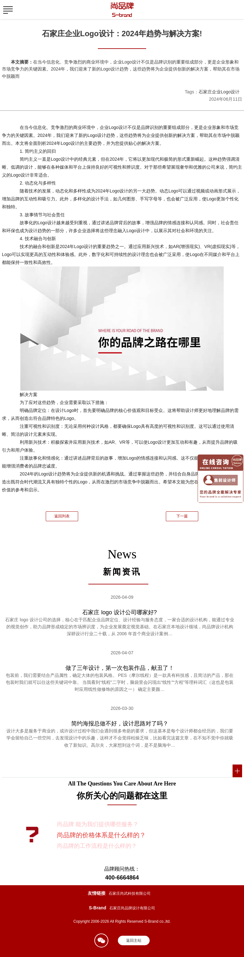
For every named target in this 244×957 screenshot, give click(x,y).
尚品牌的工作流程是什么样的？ (97, 846)
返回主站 (133, 940)
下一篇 (182, 516)
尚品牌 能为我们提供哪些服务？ (98, 824)
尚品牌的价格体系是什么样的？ (101, 835)
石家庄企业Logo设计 (219, 91)
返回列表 (62, 516)
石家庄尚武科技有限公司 (130, 893)
